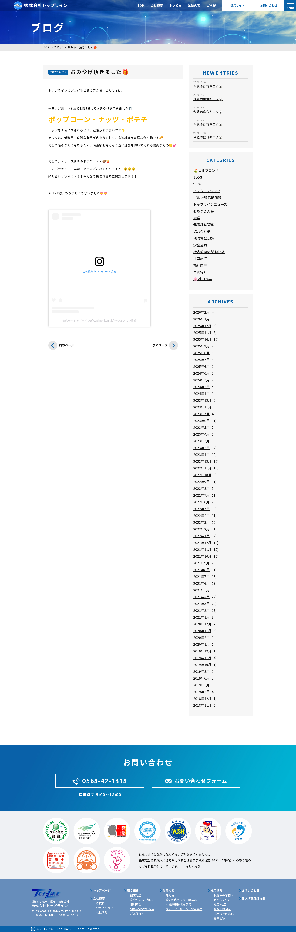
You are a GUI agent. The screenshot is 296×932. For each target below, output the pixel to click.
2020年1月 (201, 644)
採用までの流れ (224, 914)
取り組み (175, 5)
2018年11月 (202, 705)
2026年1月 (201, 318)
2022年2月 (201, 529)
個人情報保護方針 (253, 898)
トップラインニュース (210, 204)
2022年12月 (202, 461)
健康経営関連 (203, 224)
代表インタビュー (107, 908)
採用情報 (216, 890)
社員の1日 (220, 904)
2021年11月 (202, 549)
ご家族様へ (137, 914)
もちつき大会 (203, 211)
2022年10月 (202, 474)
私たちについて (224, 900)
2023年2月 (201, 447)
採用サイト (237, 5)
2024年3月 (201, 379)
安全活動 (200, 244)
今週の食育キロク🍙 (208, 86)
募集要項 (219, 918)
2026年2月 (201, 312)
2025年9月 (201, 346)
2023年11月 (202, 407)
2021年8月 (201, 569)
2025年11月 (202, 332)
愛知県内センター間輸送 (181, 900)
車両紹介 (200, 272)
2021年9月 (201, 562)
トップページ (102, 890)
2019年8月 (201, 671)
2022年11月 (202, 468)
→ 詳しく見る (191, 866)
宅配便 (170, 895)
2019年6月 (201, 678)
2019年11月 (202, 657)
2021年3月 (201, 603)
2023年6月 (201, 420)
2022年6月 (201, 501)
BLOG (197, 177)
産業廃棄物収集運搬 (178, 904)
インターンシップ (206, 190)
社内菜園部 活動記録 (209, 251)
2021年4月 (201, 596)
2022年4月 (201, 515)
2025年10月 (202, 339)
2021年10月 (202, 556)
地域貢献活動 (203, 238)
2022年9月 (201, 481)
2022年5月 (201, 508)
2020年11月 (202, 630)
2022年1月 (201, 535)
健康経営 (135, 895)
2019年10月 (202, 664)
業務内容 (194, 5)
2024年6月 (201, 373)
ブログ (58, 47)
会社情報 (101, 912)
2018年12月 (202, 698)
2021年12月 (202, 542)
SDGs (197, 183)
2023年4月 (201, 434)
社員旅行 (200, 258)
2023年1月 (201, 454)
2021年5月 (201, 590)
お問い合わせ (268, 5)
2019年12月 (202, 651)
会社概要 (157, 5)
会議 (196, 217)
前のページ (61, 346)
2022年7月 (201, 495)
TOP (141, 5)
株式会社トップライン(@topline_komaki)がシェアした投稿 (99, 320)
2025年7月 (201, 359)
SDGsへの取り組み (142, 909)
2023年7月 (201, 413)
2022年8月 (201, 488)
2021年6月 (201, 583)
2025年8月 (201, 352)
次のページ (165, 346)
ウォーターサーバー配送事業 (184, 909)
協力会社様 (201, 231)
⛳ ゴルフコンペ (206, 170)
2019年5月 (201, 684)
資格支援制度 (222, 909)
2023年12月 (202, 400)
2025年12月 (202, 325)
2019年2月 (201, 691)
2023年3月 (201, 440)
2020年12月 (202, 623)
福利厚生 (200, 265)
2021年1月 (201, 617)
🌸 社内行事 (202, 278)
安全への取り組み (141, 900)
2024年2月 (201, 386)
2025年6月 (201, 366)
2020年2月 (201, 637)
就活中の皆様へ (224, 895)
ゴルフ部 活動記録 (207, 197)
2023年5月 (201, 427)
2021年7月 (201, 576)
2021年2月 (201, 610)
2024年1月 (201, 393)
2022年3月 (201, 522)
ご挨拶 (211, 5)
